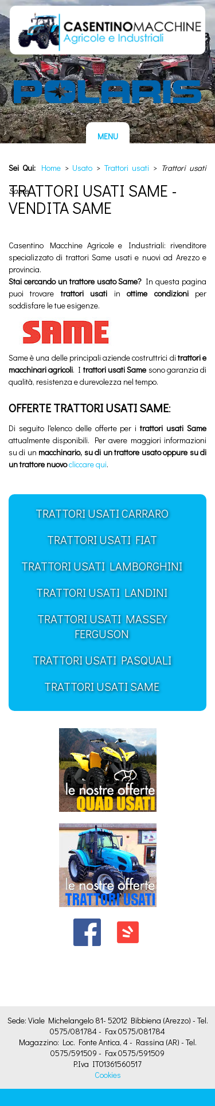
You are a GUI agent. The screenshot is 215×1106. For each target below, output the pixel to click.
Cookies (108, 1074)
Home (51, 167)
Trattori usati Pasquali (102, 659)
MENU (107, 136)
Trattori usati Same (101, 686)
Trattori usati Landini (101, 592)
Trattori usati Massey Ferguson (102, 626)
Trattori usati (127, 167)
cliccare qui (88, 464)
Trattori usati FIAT (102, 539)
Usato (82, 167)
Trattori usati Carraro (102, 513)
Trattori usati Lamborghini (101, 565)
